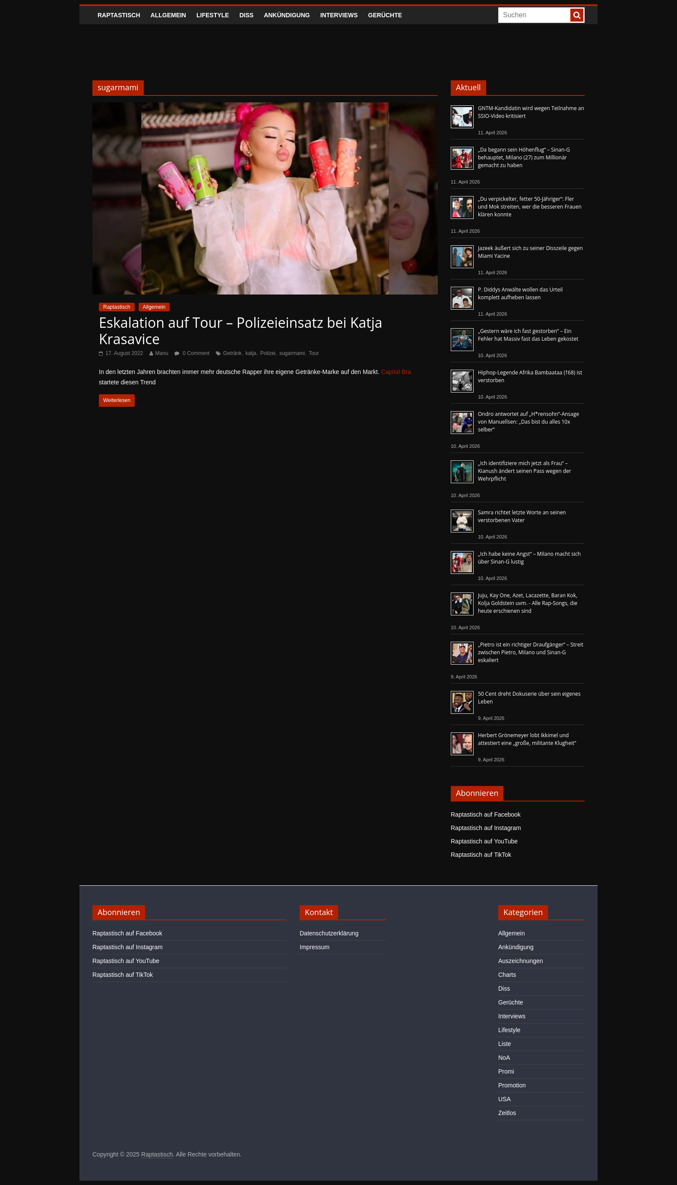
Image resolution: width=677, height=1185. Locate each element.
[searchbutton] (576, 15)
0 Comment (191, 353)
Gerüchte (385, 15)
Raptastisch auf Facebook (486, 814)
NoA (504, 1057)
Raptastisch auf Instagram (486, 827)
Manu (161, 353)
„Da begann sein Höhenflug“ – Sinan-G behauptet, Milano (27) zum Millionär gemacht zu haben (524, 157)
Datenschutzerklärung (329, 933)
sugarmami (292, 353)
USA (504, 1099)
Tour (314, 353)
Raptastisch (119, 15)
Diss (246, 15)
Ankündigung (287, 15)
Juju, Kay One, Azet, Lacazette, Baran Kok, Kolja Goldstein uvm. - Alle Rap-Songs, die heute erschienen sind (527, 603)
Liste (504, 1043)
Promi (506, 1071)
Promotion (512, 1085)
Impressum (314, 947)
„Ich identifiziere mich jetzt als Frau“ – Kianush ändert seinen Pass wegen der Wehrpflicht (524, 470)
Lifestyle (212, 15)
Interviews (339, 15)
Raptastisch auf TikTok (481, 854)
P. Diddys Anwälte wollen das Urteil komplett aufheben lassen (520, 293)
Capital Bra (396, 371)
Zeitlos (507, 1112)
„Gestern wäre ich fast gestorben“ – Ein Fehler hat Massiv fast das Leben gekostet (528, 334)
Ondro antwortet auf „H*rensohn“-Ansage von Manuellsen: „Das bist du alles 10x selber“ (528, 421)
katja (250, 353)
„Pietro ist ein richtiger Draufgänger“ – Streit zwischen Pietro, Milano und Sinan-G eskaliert (530, 652)
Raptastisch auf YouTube (484, 841)
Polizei (267, 353)
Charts (507, 974)
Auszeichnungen (520, 960)
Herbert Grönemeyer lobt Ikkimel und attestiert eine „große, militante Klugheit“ (527, 739)
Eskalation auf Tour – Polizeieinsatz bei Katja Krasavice (241, 330)
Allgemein (168, 15)
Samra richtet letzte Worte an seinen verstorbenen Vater (522, 516)
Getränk (232, 353)
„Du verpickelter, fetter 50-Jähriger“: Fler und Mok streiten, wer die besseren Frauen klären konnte (530, 206)
